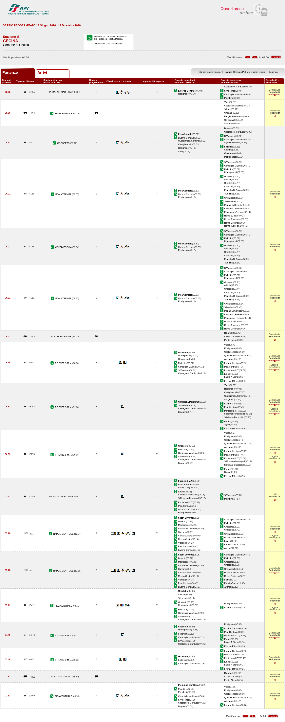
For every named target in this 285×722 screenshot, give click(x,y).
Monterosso (184, 525)
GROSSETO (63, 143)
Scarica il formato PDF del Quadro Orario (245, 72)
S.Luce (227, 109)
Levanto (182, 521)
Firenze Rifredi (231, 381)
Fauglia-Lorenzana (233, 116)
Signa (227, 424)
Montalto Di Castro (233, 190)
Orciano (228, 113)
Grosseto (228, 176)
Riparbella (229, 333)
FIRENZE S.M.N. (63, 363)
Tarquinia (228, 193)
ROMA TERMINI (63, 194)
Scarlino (228, 149)
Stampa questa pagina (209, 72)
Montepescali (230, 157)
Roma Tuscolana (232, 226)
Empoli (227, 374)
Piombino (228, 98)
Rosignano (183, 94)
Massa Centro (185, 539)
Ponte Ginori (230, 340)
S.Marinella (229, 201)
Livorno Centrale (186, 138)
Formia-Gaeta (231, 544)
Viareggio (182, 543)
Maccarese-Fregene (234, 212)
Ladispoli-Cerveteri (233, 208)
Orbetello (228, 183)
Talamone (183, 598)
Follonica (228, 147)
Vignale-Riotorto (232, 142)
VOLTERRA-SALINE (61, 336)
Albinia (227, 179)
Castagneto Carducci (234, 86)
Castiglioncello (185, 144)
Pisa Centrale (231, 367)
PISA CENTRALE (64, 113)
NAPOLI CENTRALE (63, 534)
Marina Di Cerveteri (233, 205)
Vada (226, 102)
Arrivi (42, 72)
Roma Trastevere (232, 219)
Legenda (273, 72)
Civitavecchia (230, 198)
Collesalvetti (230, 120)
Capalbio (228, 186)
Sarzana (182, 532)
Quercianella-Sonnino (188, 141)
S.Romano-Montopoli (234, 414)
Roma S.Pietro (231, 215)
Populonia (183, 692)
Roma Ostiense (231, 223)
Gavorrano (229, 153)
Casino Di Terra (231, 336)
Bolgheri (228, 128)
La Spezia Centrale (187, 528)
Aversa (227, 548)
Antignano (229, 359)
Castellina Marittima (233, 105)
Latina (227, 541)
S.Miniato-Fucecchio (234, 417)
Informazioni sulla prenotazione (108, 43)
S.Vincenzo (229, 91)
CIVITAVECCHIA (63, 247)
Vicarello (228, 123)
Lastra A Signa (231, 377)
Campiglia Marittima (234, 94)
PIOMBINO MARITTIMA (61, 92)
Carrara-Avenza (186, 535)
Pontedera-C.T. (231, 370)
